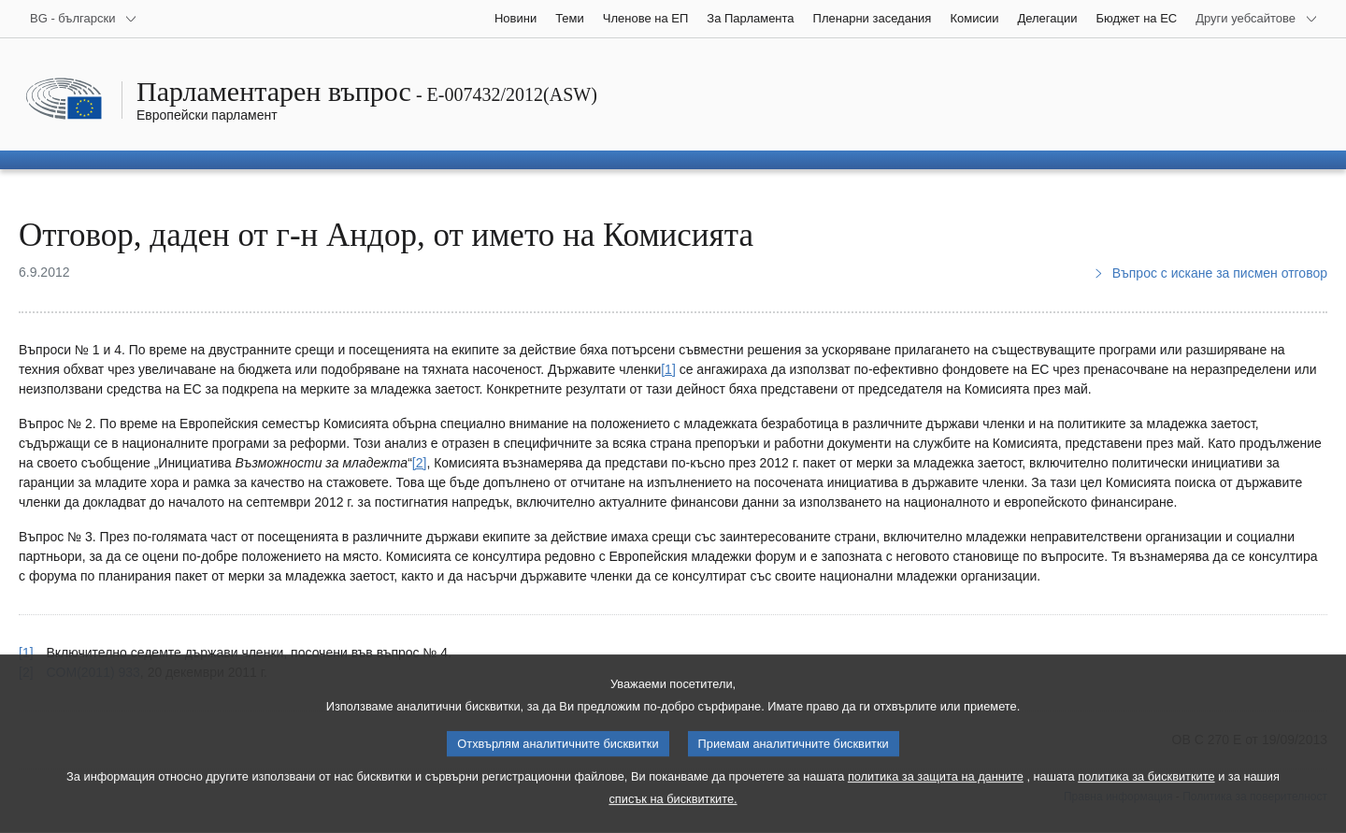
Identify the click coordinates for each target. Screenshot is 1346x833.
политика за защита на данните (936, 795)
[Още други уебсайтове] (1256, 18)
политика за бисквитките (1146, 795)
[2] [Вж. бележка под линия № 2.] (419, 462)
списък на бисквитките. (673, 818)
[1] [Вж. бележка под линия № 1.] (668, 369)
